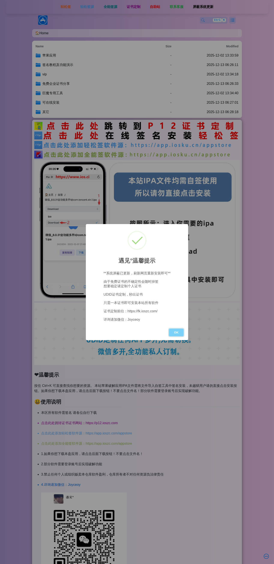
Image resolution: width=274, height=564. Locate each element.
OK (176, 332)
